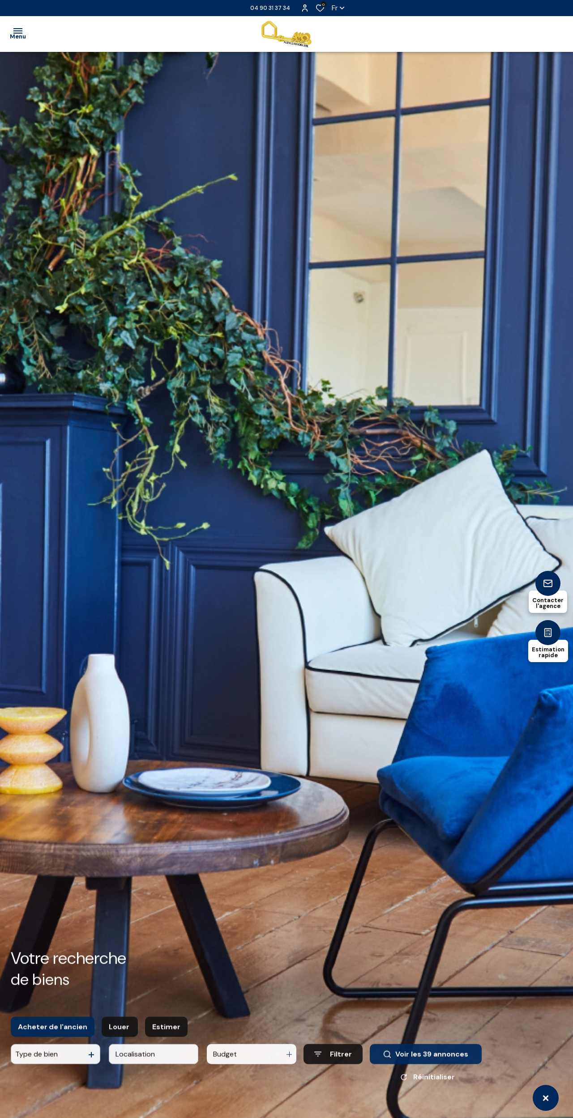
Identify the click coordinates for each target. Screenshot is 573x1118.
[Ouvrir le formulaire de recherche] (333, 1062)
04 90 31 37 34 (270, 8)
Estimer (166, 1034)
